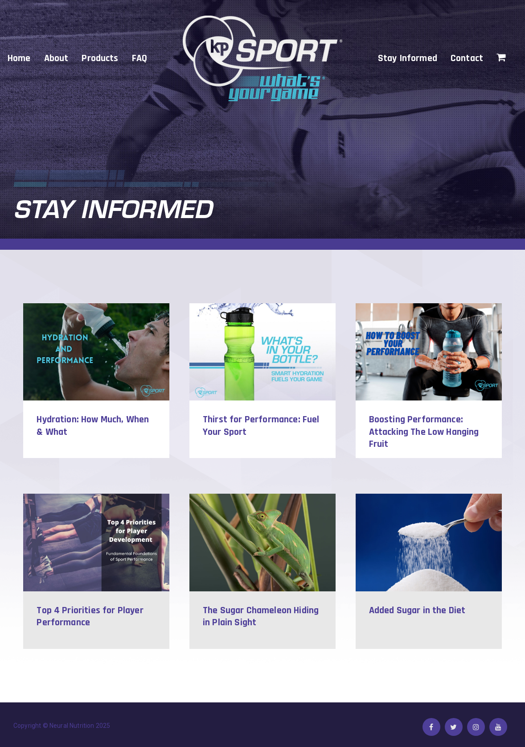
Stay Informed (407, 58)
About (56, 58)
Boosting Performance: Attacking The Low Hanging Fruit (424, 432)
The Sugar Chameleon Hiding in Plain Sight (261, 617)
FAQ (139, 58)
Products (100, 58)
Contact (467, 58)
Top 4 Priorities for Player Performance (90, 617)
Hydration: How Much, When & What (93, 426)
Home (19, 58)
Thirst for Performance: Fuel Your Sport (261, 426)
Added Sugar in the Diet (417, 611)
